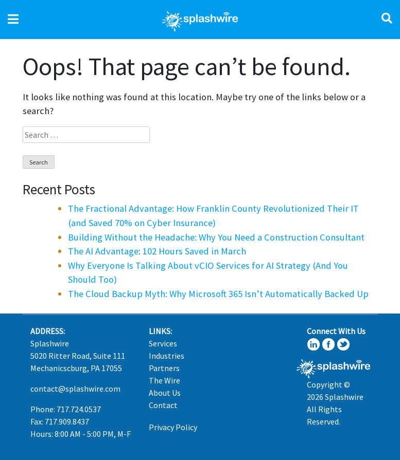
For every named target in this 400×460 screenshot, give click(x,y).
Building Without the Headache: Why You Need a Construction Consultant (216, 237)
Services (163, 343)
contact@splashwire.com (75, 388)
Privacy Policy (173, 427)
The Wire (164, 380)
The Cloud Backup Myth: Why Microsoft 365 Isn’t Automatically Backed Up (218, 294)
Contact (163, 405)
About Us (165, 393)
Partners (164, 368)
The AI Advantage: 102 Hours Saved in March (157, 251)
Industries (166, 356)
